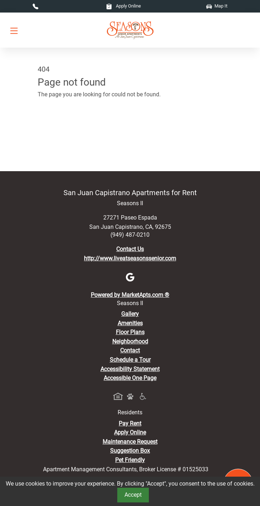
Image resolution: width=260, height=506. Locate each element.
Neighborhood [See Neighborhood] (130, 341)
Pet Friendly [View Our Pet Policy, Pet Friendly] (130, 460)
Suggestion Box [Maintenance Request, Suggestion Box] (130, 450)
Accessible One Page (130, 378)
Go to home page (59, 125)
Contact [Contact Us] (130, 350)
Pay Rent (130, 423)
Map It (216, 6)
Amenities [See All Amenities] (130, 323)
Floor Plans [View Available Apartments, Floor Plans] (130, 332)
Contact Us (130, 249)
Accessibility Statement (130, 369)
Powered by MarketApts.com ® (130, 294)
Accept (133, 494)
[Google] (130, 276)
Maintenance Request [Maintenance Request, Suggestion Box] (130, 441)
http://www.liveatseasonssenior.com (130, 258)
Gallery (130, 313)
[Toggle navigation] (14, 30)
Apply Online (123, 6)
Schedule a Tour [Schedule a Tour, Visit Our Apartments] (130, 359)
